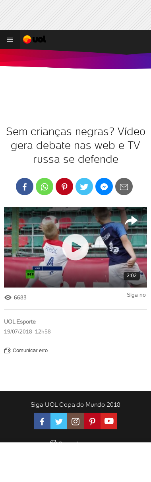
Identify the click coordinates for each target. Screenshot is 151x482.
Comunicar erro (26, 350)
